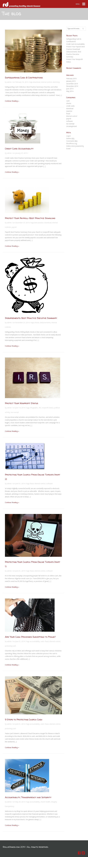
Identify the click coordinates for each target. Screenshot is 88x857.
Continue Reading (12, 101)
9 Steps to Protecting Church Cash (23, 719)
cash (42, 641)
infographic (34, 408)
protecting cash (10, 646)
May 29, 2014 (20, 802)
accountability (35, 641)
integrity (54, 802)
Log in (68, 136)
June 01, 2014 (20, 483)
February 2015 (71, 78)
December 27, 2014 (22, 223)
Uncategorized (71, 126)
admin (9, 82)
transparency (9, 806)
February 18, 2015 (21, 82)
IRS (40, 408)
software (49, 483)
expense (69, 111)
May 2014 (69, 91)
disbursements (45, 322)
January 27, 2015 (21, 153)
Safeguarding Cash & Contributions (24, 77)
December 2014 (72, 84)
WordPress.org (71, 143)
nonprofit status (47, 408)
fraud (32, 483)
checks (36, 322)
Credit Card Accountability (19, 148)
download (36, 82)
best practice (38, 223)
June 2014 (69, 89)
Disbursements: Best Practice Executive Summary (31, 317)
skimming (56, 82)
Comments (71, 141)
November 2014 (72, 86)
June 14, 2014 (20, 408)
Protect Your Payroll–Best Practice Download (30, 218)
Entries (70, 138)
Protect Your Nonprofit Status (21, 403)
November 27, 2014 (22, 322)
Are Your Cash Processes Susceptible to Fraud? (30, 636)
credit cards (70, 106)
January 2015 (71, 81)
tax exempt (15, 412)
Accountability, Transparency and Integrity (28, 797)
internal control (46, 82)
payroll (14, 227)
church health (45, 802)
